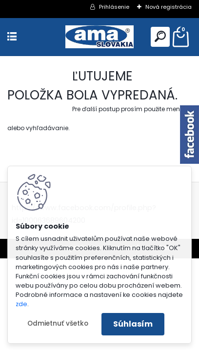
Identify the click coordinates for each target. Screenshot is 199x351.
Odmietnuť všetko (57, 323)
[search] (160, 36)
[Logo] (99, 36)
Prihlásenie (114, 7)
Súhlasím (133, 324)
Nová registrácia (168, 7)
